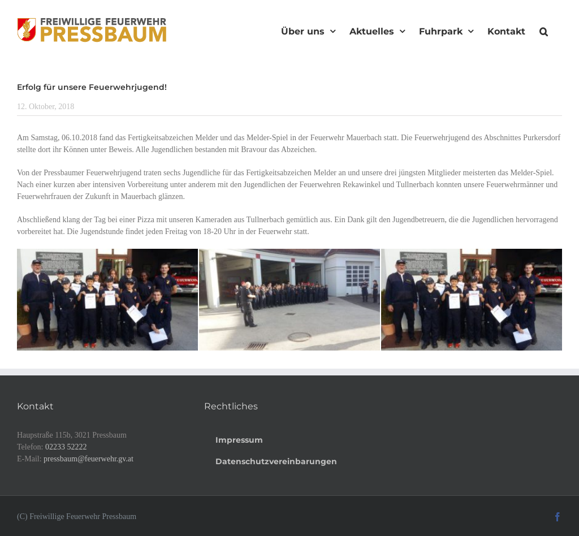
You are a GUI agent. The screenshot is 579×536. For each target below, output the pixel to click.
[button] (543, 30)
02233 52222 (66, 447)
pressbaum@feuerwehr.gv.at (88, 459)
